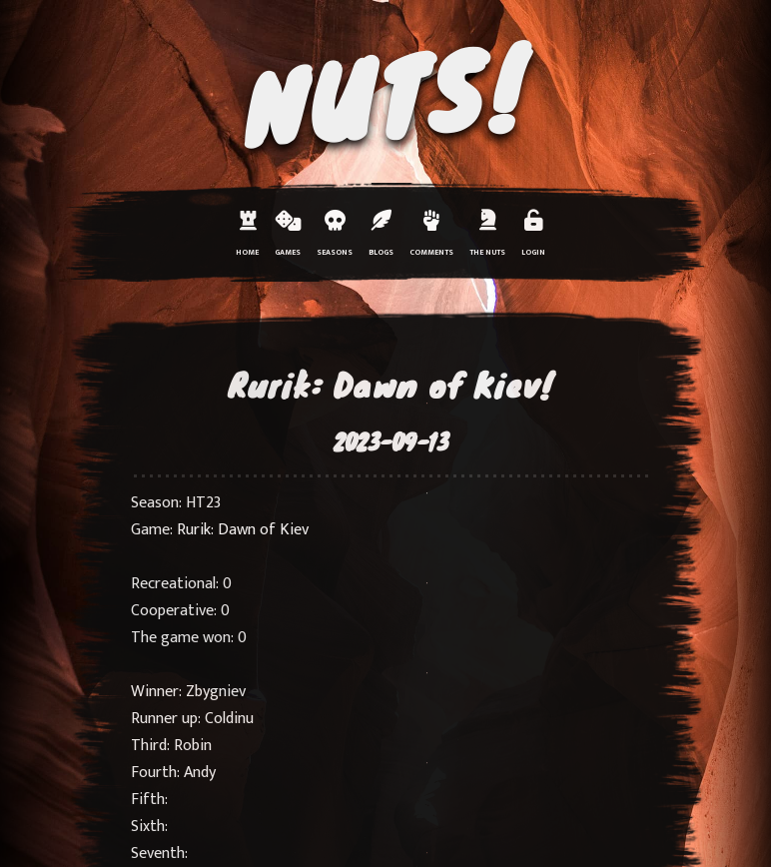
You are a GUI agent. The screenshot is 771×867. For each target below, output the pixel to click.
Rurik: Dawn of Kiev (243, 529)
